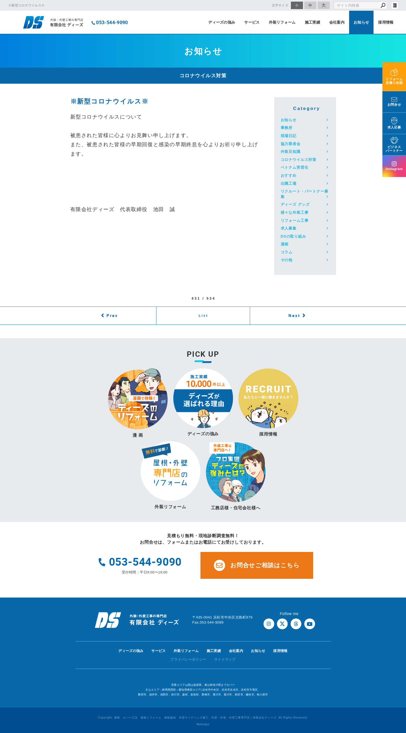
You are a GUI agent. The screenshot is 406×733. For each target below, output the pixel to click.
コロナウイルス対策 (299, 159)
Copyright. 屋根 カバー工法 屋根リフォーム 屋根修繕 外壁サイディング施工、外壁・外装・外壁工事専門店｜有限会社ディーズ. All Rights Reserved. (203, 717)
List (203, 316)
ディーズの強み (221, 22)
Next (294, 315)
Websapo (203, 724)
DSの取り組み (293, 236)
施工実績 (312, 22)
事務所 (287, 128)
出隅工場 (289, 183)
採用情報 (385, 22)
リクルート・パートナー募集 (304, 194)
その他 (287, 260)
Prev (112, 315)
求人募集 (289, 228)
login (394, 5)
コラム (287, 252)
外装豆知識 (291, 151)
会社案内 (337, 22)
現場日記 (289, 136)
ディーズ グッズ (295, 204)
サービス (251, 22)
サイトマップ (225, 659)
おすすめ (289, 175)
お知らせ (361, 22)
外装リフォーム (282, 22)
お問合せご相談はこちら (257, 565)
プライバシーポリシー (188, 659)
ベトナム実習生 (295, 167)
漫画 (285, 244)
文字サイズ (280, 5)
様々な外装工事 (295, 212)
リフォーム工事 (295, 220)
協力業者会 (291, 144)
